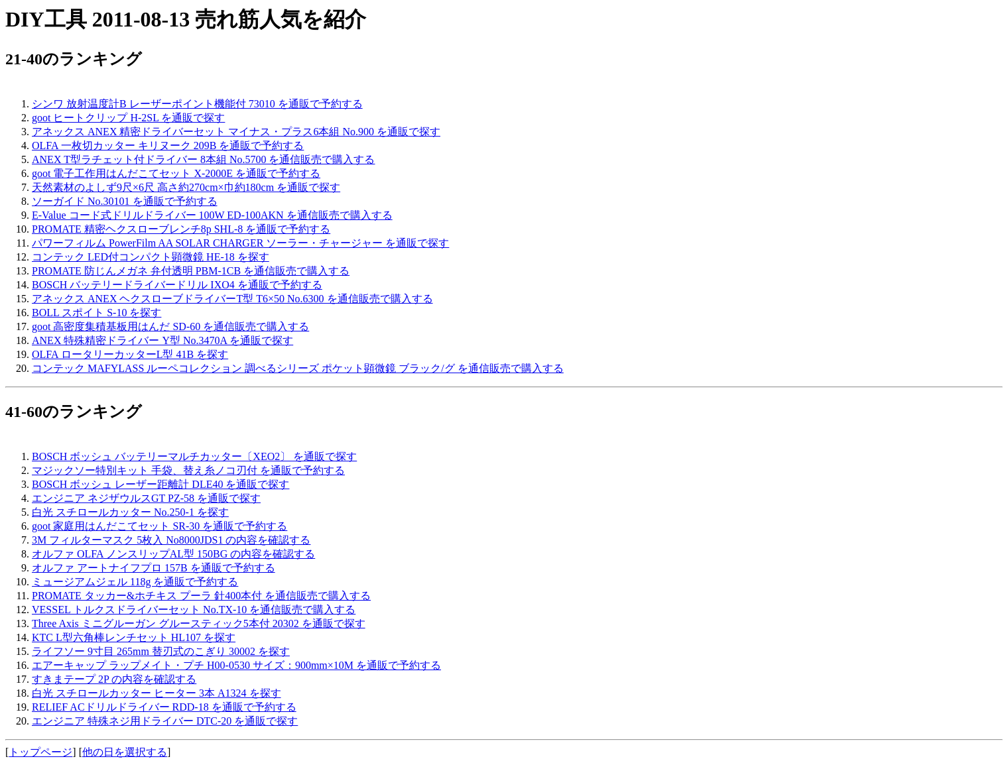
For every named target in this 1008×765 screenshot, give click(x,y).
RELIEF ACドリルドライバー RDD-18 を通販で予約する (164, 707)
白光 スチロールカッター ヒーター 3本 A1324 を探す (156, 693)
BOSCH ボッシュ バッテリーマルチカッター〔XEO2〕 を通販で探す (194, 456)
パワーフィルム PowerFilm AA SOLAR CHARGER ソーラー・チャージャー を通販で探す (240, 243)
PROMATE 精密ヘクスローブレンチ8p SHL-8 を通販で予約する (181, 229)
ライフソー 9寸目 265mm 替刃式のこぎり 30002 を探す (161, 651)
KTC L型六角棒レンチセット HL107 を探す (133, 637)
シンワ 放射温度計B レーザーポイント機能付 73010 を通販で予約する (197, 103)
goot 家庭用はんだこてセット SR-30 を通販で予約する (159, 526)
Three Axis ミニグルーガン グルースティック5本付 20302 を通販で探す (198, 623)
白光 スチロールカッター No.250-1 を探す (130, 512)
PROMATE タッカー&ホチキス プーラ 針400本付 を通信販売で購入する (201, 595)
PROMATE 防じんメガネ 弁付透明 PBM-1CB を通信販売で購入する (190, 270)
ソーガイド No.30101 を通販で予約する (125, 201)
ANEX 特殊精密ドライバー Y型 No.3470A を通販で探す (162, 340)
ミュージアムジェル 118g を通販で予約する (135, 581)
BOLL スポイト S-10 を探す (96, 312)
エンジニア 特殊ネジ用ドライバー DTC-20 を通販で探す (165, 721)
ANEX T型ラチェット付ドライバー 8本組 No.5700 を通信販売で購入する (203, 159)
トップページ (40, 752)
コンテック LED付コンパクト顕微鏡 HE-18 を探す (150, 257)
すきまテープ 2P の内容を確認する (114, 679)
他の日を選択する (124, 752)
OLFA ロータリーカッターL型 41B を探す (130, 354)
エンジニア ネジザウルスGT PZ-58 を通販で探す (146, 498)
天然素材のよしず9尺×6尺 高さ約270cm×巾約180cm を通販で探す (186, 187)
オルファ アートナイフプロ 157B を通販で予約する (153, 567)
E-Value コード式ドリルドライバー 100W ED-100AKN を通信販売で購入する (212, 215)
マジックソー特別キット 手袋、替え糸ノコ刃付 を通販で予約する (188, 470)
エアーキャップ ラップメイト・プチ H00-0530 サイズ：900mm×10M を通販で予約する (236, 665)
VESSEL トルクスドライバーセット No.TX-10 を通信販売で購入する (193, 609)
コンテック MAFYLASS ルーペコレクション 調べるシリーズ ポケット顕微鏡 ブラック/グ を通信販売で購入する (298, 368)
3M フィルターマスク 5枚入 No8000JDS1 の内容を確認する (171, 540)
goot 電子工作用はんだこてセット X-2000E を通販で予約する (176, 173)
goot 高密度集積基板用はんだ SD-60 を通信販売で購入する (170, 326)
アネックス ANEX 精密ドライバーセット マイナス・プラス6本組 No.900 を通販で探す (236, 131)
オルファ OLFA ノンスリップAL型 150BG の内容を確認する (173, 553)
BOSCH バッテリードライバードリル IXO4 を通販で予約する (177, 284)
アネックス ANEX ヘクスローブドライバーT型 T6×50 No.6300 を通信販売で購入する (232, 298)
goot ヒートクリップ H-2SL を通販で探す (128, 117)
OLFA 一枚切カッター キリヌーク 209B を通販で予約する (168, 145)
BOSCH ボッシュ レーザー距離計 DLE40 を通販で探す (160, 484)
